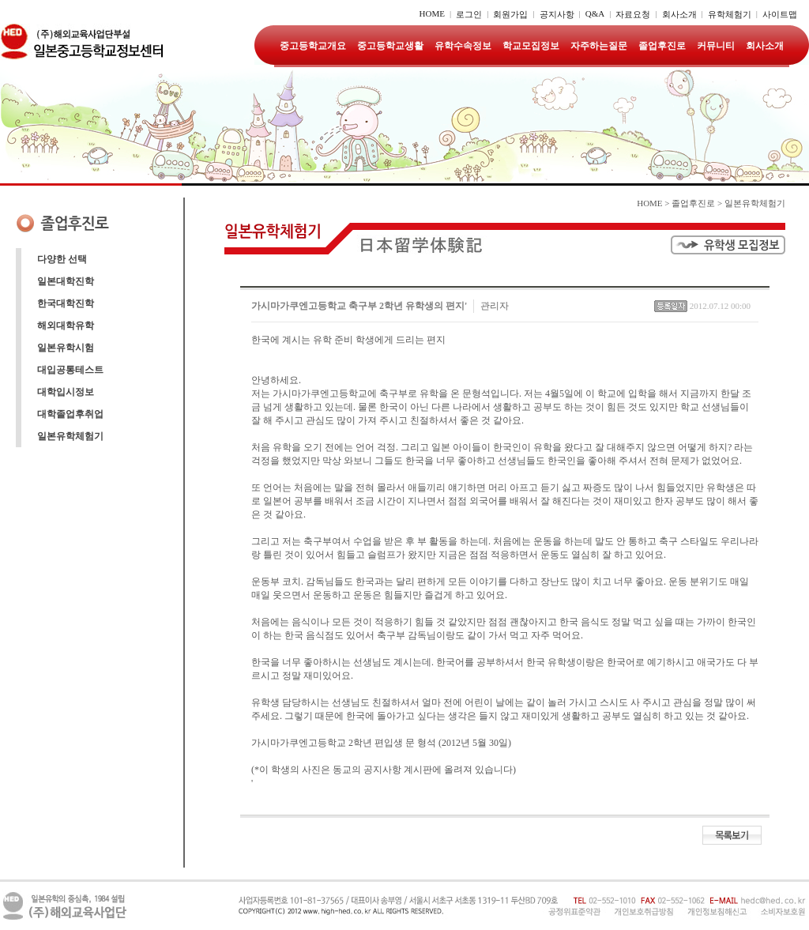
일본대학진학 (65, 281)
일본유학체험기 (70, 436)
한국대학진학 (65, 303)
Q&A (594, 13)
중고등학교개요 (313, 45)
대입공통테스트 (70, 369)
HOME (432, 13)
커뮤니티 (716, 45)
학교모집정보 (530, 45)
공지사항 (557, 14)
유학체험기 (729, 14)
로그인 (469, 14)
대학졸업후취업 (70, 414)
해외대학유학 (65, 325)
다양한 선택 (62, 259)
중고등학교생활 (390, 45)
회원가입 (510, 14)
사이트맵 (779, 14)
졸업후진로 (662, 45)
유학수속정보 (463, 45)
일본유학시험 (65, 347)
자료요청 (632, 14)
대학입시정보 (65, 391)
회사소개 (679, 14)
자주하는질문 (598, 45)
